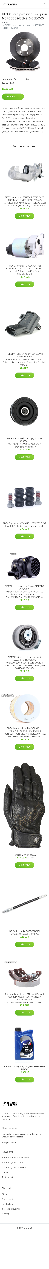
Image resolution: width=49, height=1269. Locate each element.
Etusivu (5, 22)
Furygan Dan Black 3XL (24, 854)
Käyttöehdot (7, 1204)
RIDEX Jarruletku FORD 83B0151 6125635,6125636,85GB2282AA (24, 932)
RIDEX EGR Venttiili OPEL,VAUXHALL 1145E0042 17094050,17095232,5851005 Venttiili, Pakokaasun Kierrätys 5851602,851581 (24, 269)
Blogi (4, 1194)
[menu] (45, 4)
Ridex (27, 79)
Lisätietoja (13, 97)
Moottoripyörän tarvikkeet (14, 1167)
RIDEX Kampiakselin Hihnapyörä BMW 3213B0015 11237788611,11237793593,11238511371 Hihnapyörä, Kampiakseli (25, 442)
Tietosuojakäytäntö (11, 1209)
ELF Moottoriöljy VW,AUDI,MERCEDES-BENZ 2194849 (24, 1068)
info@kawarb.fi (9, 1142)
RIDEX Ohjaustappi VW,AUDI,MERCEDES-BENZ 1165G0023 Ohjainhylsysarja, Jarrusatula (24, 524)
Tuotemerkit (19, 79)
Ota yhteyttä (7, 1199)
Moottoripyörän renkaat (13, 1162)
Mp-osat (6, 1172)
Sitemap (5, 1213)
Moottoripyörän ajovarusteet (15, 1157)
